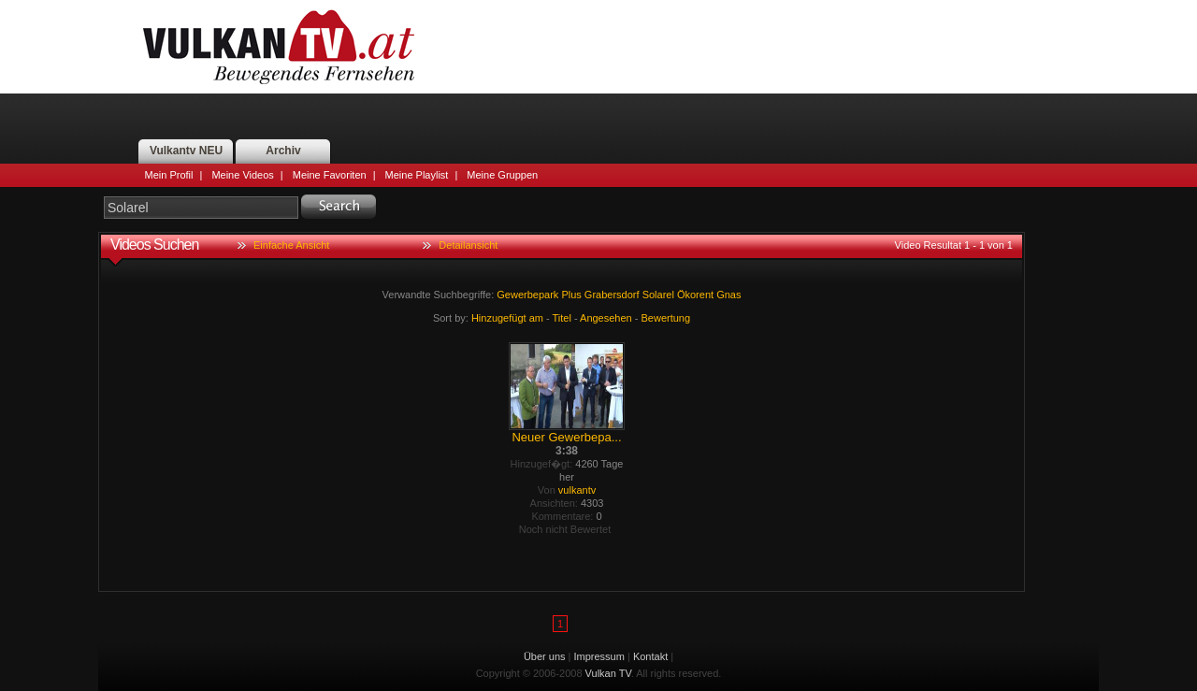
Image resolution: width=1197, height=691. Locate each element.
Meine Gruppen (502, 174)
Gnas (728, 294)
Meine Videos (242, 174)
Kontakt (650, 656)
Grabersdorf (612, 294)
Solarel (658, 294)
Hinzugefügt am (507, 318)
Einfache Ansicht (291, 245)
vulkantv (577, 490)
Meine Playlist (417, 174)
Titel (562, 318)
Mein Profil (169, 174)
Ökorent (695, 294)
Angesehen (606, 318)
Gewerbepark (527, 294)
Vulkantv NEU (186, 150)
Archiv (283, 150)
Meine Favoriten (330, 174)
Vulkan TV (278, 46)
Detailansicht (468, 245)
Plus (571, 294)
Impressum (599, 656)
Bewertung (666, 318)
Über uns (545, 656)
